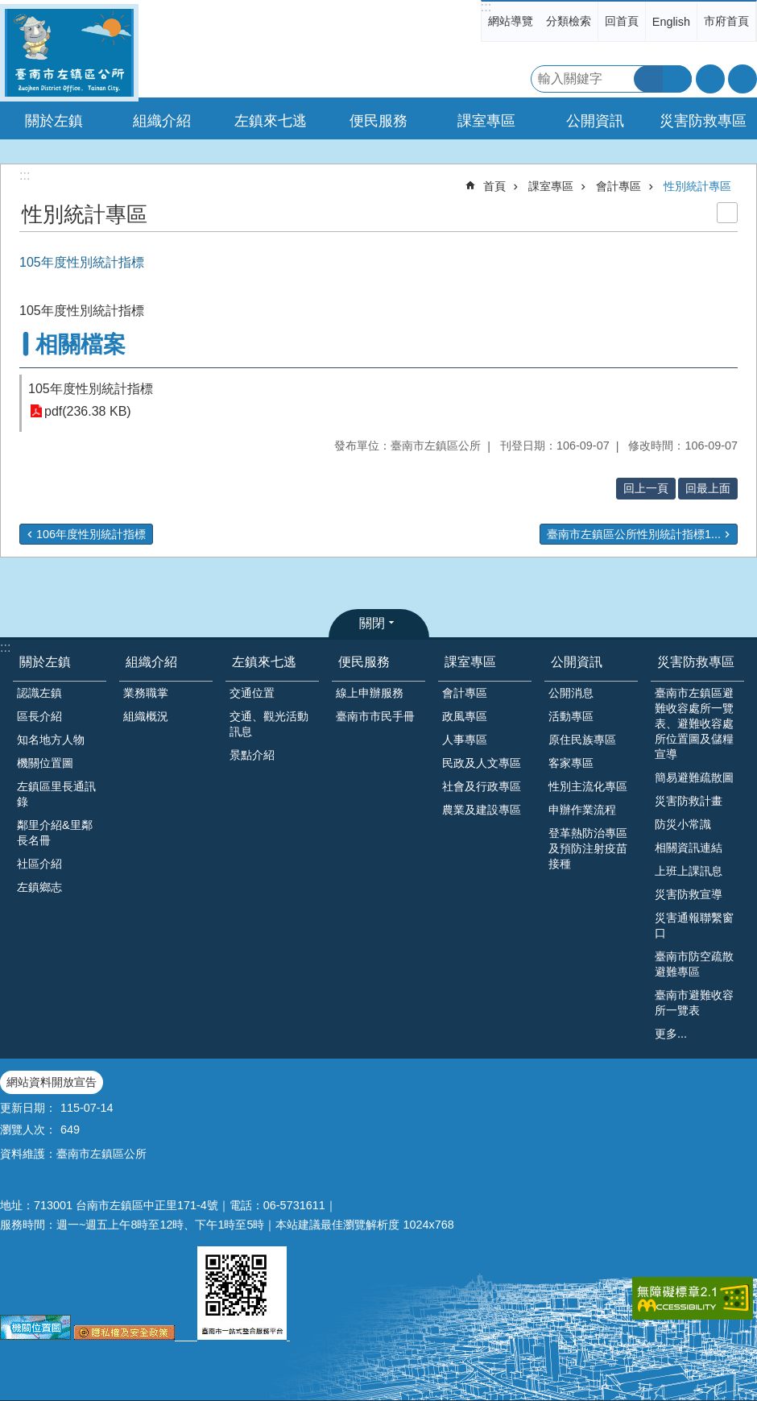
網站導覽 (510, 21)
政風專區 (464, 716)
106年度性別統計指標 (91, 534)
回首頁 (622, 21)
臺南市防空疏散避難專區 (694, 964)
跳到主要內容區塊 (8, 8)
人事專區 (464, 739)
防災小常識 (683, 824)
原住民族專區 (582, 739)
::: (486, 7)
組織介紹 (151, 662)
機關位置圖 (45, 762)
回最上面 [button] (707, 488)
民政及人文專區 (481, 762)
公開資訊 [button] (595, 121)
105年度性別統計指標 (90, 389)
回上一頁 (645, 488)
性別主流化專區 (587, 786)
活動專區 (571, 716)
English (671, 21)
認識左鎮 (39, 692)
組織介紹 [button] (162, 121)
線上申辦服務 (369, 692)
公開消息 (571, 692)
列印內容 (727, 212)
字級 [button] (710, 78)
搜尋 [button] (648, 79)
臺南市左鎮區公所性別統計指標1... (634, 534)
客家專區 (571, 762)
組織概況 (145, 716)
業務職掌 (145, 692)
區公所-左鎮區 (69, 53)
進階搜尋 (677, 79)
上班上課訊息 (688, 870)
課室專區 (550, 186)
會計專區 (618, 186)
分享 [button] (742, 78)
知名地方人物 (51, 739)
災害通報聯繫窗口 (694, 925)
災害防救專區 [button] (703, 121)
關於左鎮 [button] (54, 121)
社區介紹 (39, 863)
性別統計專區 (697, 186)
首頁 (494, 186)
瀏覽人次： (28, 1129)
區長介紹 (39, 716)
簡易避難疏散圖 (694, 777)
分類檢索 (568, 21)
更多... (671, 1033)
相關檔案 (80, 344)
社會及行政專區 (481, 786)
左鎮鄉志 (39, 887)
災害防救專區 (695, 662)
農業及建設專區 (481, 809)
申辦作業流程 (582, 809)
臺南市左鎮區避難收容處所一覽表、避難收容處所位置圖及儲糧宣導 (694, 723)
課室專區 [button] (486, 121)
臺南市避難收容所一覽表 (694, 1003)
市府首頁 (726, 21)
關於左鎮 (45, 662)
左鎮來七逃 (264, 662)
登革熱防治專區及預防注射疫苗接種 (587, 848)
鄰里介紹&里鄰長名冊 (55, 833)
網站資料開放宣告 (51, 1082)
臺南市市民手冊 (375, 716)
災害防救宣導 (688, 894)
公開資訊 (576, 662)
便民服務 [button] (378, 121)
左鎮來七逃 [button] (270, 121)
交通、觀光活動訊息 (269, 724)
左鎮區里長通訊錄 (56, 794)
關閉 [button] (372, 623)
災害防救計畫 (688, 800)
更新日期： (28, 1107)
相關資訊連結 (688, 847)
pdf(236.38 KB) (87, 411)
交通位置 (252, 692)
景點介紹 (252, 754)
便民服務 (364, 662)
